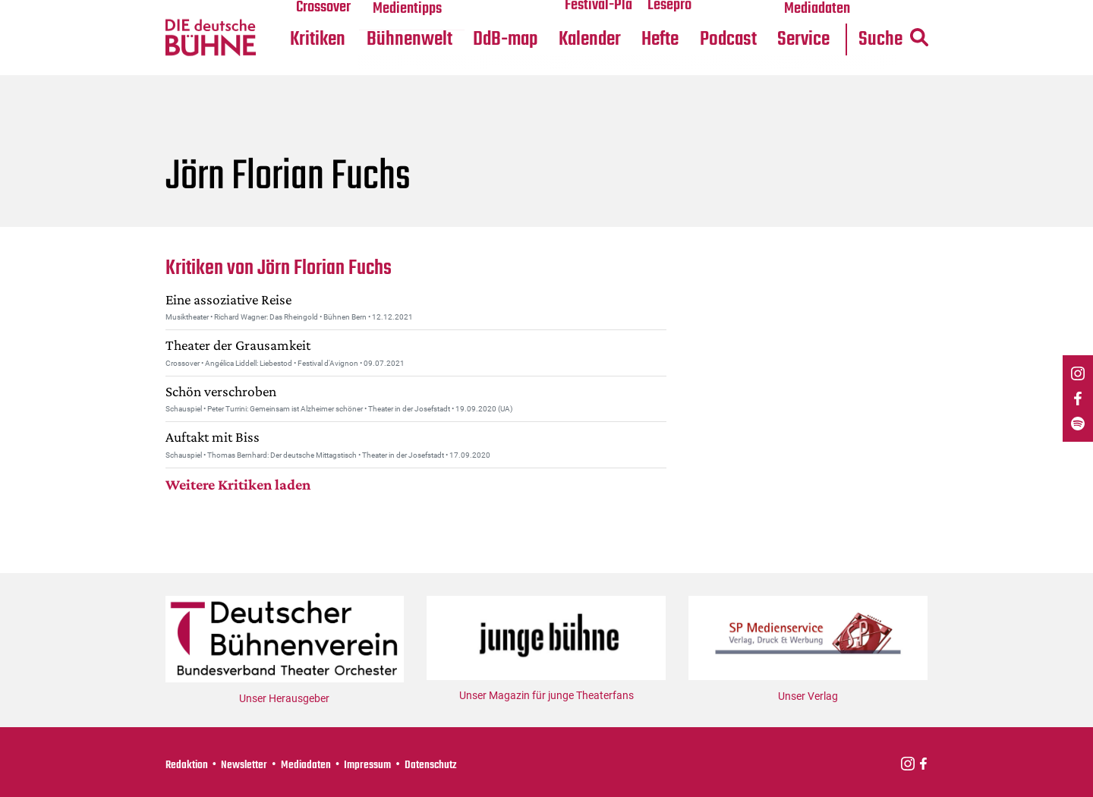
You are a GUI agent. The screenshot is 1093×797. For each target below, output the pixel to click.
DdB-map (386, 77)
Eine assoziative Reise (231, 337)
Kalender (476, 77)
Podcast (621, 77)
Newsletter (246, 764)
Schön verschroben (223, 429)
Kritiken (192, 77)
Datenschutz (439, 764)
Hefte (550, 77)
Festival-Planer (493, 39)
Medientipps (284, 39)
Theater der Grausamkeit (242, 382)
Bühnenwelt (286, 77)
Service (699, 77)
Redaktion (187, 764)
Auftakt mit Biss (214, 474)
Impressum (373, 764)
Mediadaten (712, 39)
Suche (795, 77)
